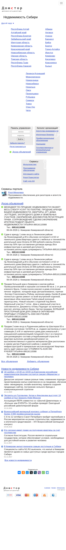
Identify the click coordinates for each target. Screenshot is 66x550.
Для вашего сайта (31, 174)
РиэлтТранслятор (31, 177)
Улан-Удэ (30, 107)
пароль (20, 135)
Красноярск (51, 62)
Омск (28, 90)
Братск (48, 46)
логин (21, 132)
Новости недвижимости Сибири (20, 368)
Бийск (48, 42)
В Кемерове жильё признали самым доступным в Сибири (32, 446)
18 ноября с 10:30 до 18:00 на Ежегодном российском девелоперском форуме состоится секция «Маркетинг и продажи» (32, 374)
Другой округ (7, 23)
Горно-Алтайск (52, 49)
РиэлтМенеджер (16, 192)
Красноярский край (20, 49)
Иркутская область (20, 42)
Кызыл (48, 66)
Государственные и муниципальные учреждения (44, 149)
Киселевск (50, 59)
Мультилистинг (30, 164)
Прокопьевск (32, 93)
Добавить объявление (38, 361)
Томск (29, 104)
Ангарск (49, 32)
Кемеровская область (21, 46)
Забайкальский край (21, 39)
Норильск (30, 87)
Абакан (48, 29)
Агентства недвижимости (47, 131)
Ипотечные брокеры (45, 134)
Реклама (53, 487)
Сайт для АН (29, 181)
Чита (28, 110)
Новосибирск (32, 83)
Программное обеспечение (29, 169)
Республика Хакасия (21, 66)
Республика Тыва (19, 62)
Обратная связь (61, 487)
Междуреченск (33, 77)
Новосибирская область (23, 52)
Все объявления (9, 361)
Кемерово (50, 56)
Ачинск (48, 36)
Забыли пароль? (17, 143)
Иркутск (49, 52)
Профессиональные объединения (45, 139)
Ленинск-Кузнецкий (35, 73)
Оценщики (40, 144)
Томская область (19, 59)
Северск (30, 100)
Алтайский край (18, 32)
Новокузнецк (32, 80)
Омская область (19, 56)
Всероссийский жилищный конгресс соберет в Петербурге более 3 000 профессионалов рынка (33, 412)
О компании (47, 487)
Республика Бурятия (21, 36)
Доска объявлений (21, 152)
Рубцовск (30, 97)
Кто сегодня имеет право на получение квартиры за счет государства (32, 431)
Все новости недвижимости (18, 460)
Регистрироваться (18, 146)
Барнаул (49, 39)
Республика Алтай (20, 29)
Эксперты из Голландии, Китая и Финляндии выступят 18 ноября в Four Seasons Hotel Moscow (32, 396)
